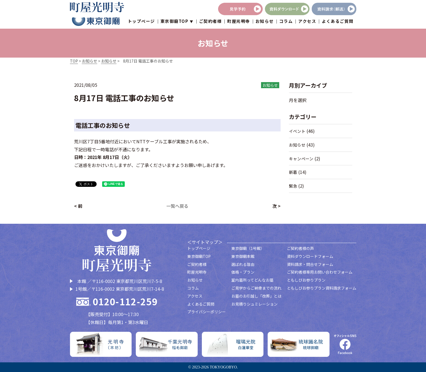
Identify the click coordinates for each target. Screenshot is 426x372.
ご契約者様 (210, 22)
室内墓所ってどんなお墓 (252, 280)
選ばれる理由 (242, 264)
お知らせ (265, 22)
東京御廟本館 (242, 256)
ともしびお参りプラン (306, 280)
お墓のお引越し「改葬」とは (256, 296)
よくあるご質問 (338, 22)
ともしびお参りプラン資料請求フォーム (321, 288)
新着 (293, 172)
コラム (286, 22)
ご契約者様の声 (300, 248)
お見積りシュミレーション (254, 304)
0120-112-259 (125, 302)
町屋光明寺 (238, 22)
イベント (297, 131)
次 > (276, 206)
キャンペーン (301, 158)
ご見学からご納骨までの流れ (256, 288)
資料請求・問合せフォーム (310, 264)
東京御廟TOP (199, 256)
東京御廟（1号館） (247, 248)
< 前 (78, 206)
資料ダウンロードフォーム (310, 256)
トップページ (141, 22)
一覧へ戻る (177, 206)
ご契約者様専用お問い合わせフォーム (319, 272)
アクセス (307, 22)
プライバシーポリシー (206, 311)
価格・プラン (242, 272)
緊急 (293, 186)
